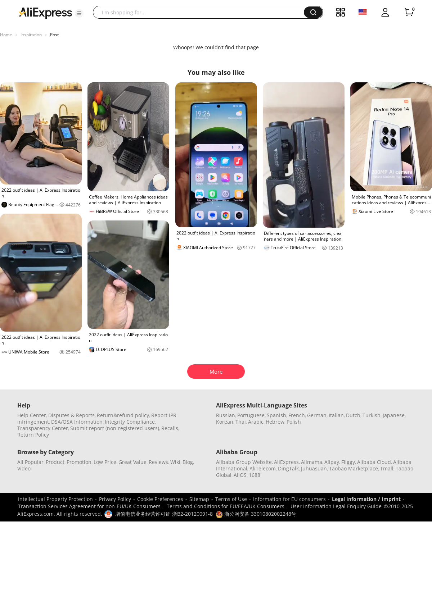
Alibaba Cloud (374, 462)
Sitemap (199, 499)
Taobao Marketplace (353, 468)
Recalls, (170, 428)
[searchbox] (201, 12)
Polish (294, 421)
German (317, 415)
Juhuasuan (314, 468)
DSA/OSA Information (77, 421)
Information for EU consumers (289, 499)
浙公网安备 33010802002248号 (256, 513)
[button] (79, 13)
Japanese (394, 415)
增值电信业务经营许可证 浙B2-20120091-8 (164, 513)
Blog (188, 462)
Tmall (386, 468)
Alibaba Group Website (244, 462)
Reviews (158, 462)
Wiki (175, 462)
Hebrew (275, 421)
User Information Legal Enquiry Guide (336, 506)
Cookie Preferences (160, 499)
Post (54, 35)
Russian (225, 415)
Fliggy (348, 462)
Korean (224, 421)
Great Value (132, 462)
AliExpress (286, 462)
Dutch (353, 415)
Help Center (31, 415)
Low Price (105, 462)
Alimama (311, 462)
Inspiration (31, 35)
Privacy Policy (115, 499)
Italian (336, 415)
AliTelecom (262, 468)
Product (55, 462)
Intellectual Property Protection (55, 499)
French (296, 415)
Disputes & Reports (71, 415)
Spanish (276, 415)
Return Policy (33, 434)
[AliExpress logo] (45, 12)
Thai (240, 421)
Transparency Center (42, 428)
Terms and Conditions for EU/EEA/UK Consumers (225, 506)
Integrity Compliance (130, 421)
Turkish (372, 415)
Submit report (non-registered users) (114, 428)
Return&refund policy (123, 415)
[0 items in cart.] (409, 12)
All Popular (30, 462)
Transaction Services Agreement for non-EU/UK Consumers (89, 506)
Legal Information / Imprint (366, 499)
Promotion (79, 462)
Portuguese (251, 415)
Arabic (256, 421)
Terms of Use (231, 499)
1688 (254, 474)
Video (24, 468)
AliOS (240, 474)
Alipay (331, 462)
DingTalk (288, 468)
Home (6, 35)
